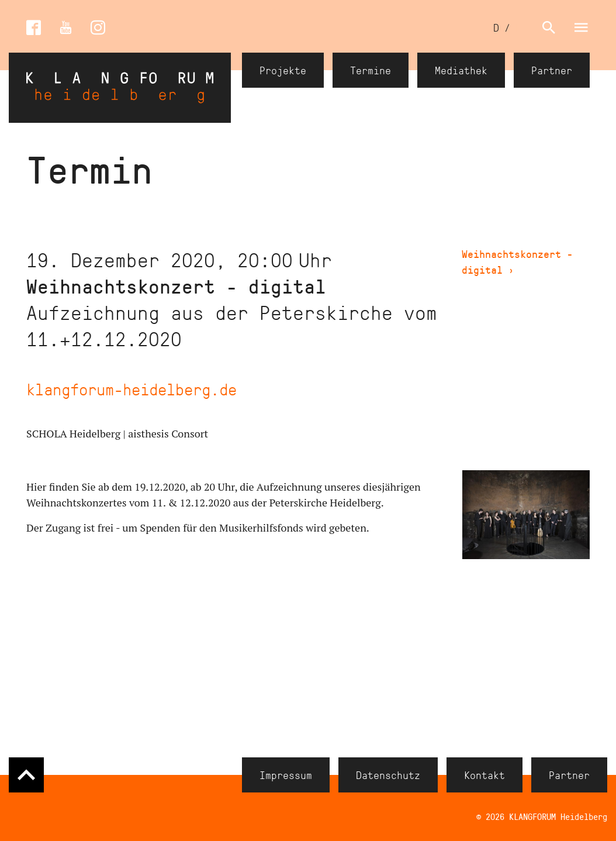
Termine (370, 70)
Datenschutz (388, 775)
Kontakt (484, 775)
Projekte (282, 70)
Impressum (285, 775)
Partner (551, 70)
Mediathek (461, 70)
